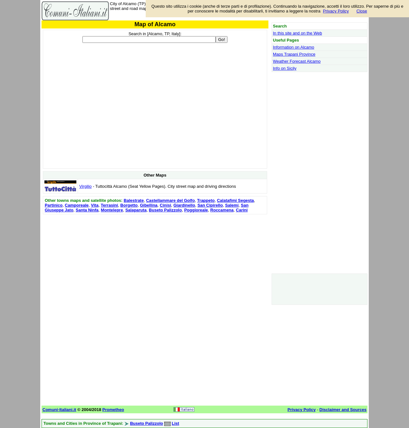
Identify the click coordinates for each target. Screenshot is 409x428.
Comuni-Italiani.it (59, 409)
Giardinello (184, 205)
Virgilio (85, 186)
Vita (95, 205)
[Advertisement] (155, 260)
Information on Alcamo (293, 47)
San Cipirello (210, 205)
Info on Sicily (285, 68)
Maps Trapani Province (294, 54)
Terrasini (109, 205)
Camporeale (77, 205)
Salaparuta (135, 210)
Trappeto (206, 200)
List (175, 423)
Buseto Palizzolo (165, 210)
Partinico (54, 205)
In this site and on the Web (297, 33)
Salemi (232, 205)
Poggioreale (196, 210)
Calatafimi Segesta (235, 200)
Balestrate (134, 200)
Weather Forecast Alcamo (296, 61)
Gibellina (149, 205)
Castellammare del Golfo (170, 200)
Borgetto (129, 205)
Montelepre (112, 210)
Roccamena (222, 210)
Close (362, 11)
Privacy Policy (336, 11)
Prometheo (113, 409)
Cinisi (165, 205)
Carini (242, 210)
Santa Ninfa (87, 210)
